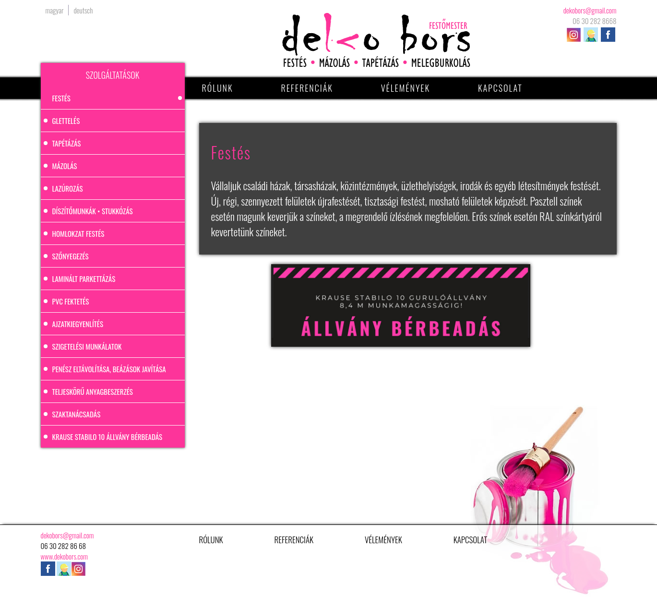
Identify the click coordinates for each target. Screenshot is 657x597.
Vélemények (405, 88)
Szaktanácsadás (76, 414)
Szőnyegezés (70, 256)
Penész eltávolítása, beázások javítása (109, 369)
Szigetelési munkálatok (87, 346)
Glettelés (66, 120)
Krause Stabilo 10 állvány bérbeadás (107, 436)
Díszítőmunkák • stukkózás (92, 211)
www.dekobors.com (64, 556)
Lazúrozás (67, 188)
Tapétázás (66, 143)
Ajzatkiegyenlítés (78, 323)
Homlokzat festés (78, 233)
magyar (55, 10)
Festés (61, 98)
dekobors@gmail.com (590, 10)
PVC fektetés (70, 301)
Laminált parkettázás (84, 278)
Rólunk (217, 88)
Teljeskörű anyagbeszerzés (92, 391)
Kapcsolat (500, 88)
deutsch (83, 10)
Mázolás (64, 165)
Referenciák (307, 88)
